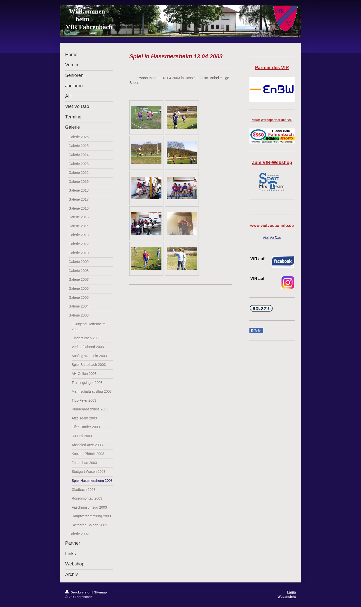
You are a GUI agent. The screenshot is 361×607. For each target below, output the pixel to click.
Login (291, 592)
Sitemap (100, 592)
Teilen (256, 330)
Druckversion (78, 592)
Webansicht (287, 596)
